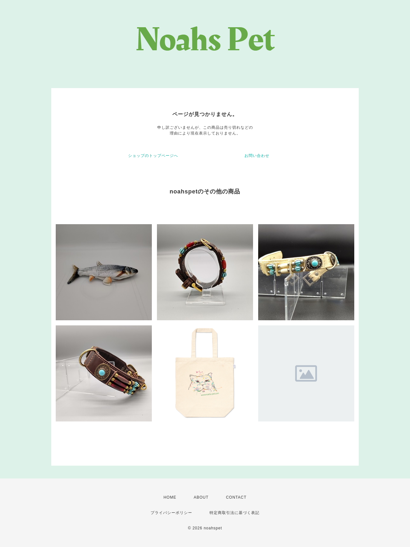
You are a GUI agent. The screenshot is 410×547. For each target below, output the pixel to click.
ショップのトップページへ (153, 155)
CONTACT (236, 497)
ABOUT (201, 497)
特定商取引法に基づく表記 (234, 512)
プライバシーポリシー (171, 512)
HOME (169, 497)
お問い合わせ (256, 155)
